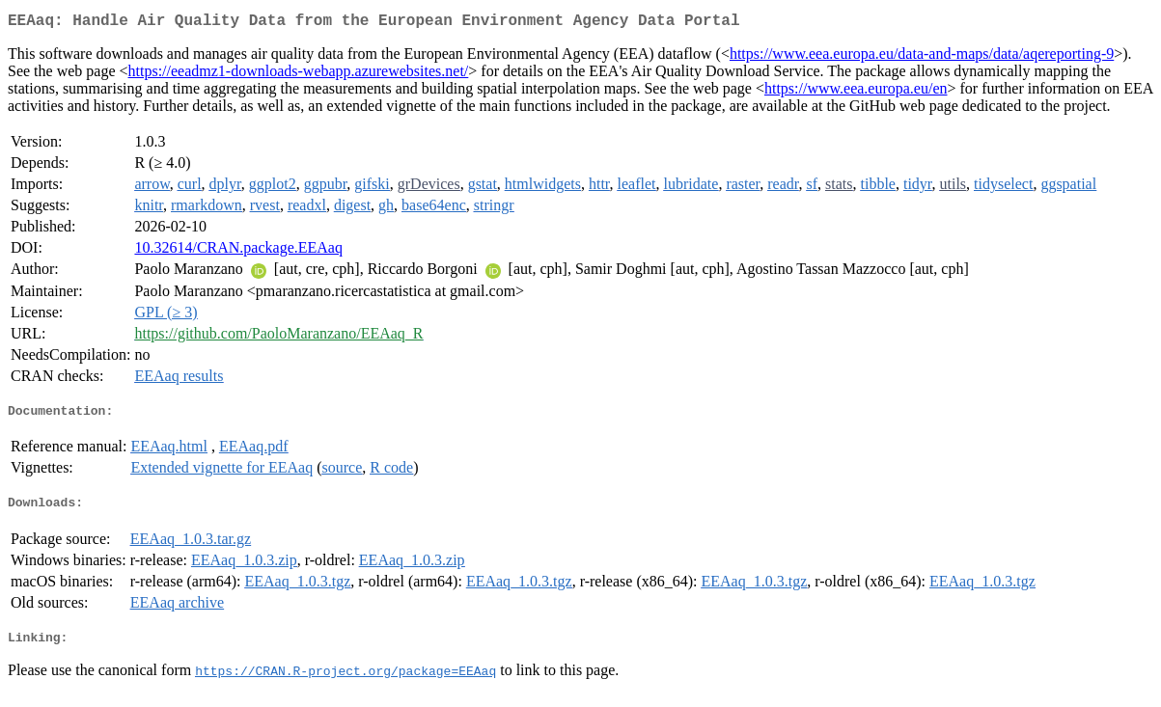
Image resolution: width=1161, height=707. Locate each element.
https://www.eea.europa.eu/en (856, 92)
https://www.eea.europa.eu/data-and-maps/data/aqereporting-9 (922, 57)
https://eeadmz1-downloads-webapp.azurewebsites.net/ (298, 75)
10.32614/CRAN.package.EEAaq (238, 251)
